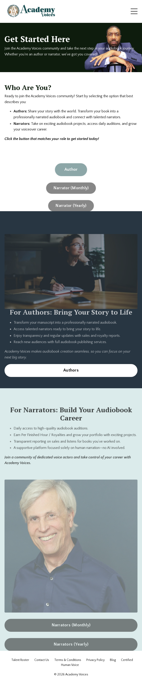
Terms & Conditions (67, 660)
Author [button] (71, 177)
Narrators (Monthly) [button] (71, 632)
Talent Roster (20, 660)
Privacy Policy (95, 660)
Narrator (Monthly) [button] (71, 196)
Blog (113, 660)
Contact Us (41, 660)
